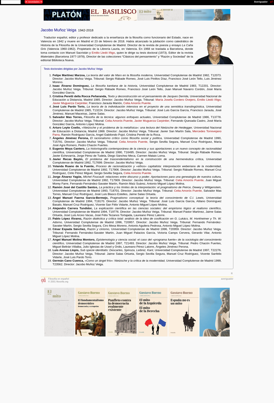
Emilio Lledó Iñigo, (209, 99)
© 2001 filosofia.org (58, 281)
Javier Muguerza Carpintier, (70, 103)
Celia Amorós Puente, (119, 120)
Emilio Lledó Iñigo (103, 52)
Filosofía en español (58, 278)
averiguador (227, 278)
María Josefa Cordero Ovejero (175, 99)
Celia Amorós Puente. (137, 103)
